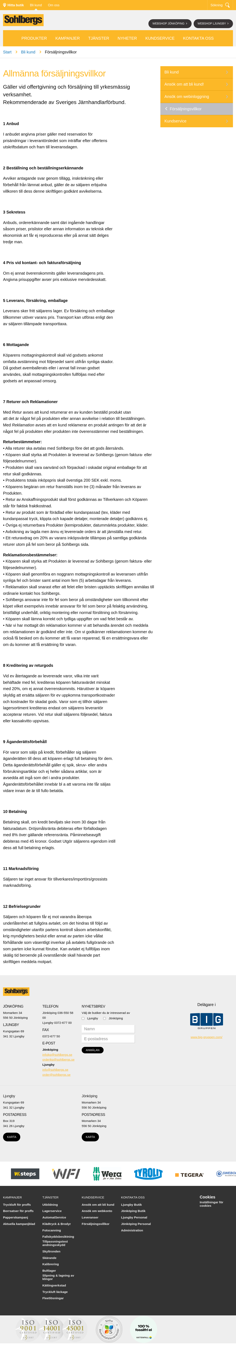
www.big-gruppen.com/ (206, 1037)
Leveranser (90, 1217)
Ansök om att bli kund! (184, 84)
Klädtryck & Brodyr (56, 1224)
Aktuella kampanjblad (19, 1224)
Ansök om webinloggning (186, 96)
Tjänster (98, 38)
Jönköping (116, 1018)
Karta (11, 1137)
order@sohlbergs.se (56, 1074)
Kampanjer (67, 38)
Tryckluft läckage (55, 1292)
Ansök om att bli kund (98, 1204)
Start (7, 52)
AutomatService (54, 1217)
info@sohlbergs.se (55, 1069)
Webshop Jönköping (168, 23)
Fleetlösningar (53, 1298)
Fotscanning (51, 1230)
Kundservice (160, 38)
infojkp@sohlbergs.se (57, 1054)
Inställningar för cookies (211, 1204)
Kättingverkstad (54, 1285)
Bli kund (36, 5)
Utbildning (50, 1204)
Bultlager (49, 1270)
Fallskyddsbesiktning (58, 1236)
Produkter (34, 38)
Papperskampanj (15, 1217)
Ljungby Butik (131, 1204)
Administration (132, 1230)
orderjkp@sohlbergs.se (58, 1059)
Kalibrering (50, 1264)
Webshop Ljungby (212, 23)
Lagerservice (52, 1211)
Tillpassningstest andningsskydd (55, 1243)
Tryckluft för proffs (17, 1204)
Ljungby (92, 1018)
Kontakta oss (198, 38)
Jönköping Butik (133, 1211)
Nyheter (127, 38)
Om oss (53, 5)
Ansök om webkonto (97, 1211)
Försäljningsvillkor (186, 109)
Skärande (49, 1258)
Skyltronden (51, 1251)
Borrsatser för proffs (18, 1211)
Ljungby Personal (134, 1217)
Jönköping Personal (136, 1224)
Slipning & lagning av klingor (58, 1277)
